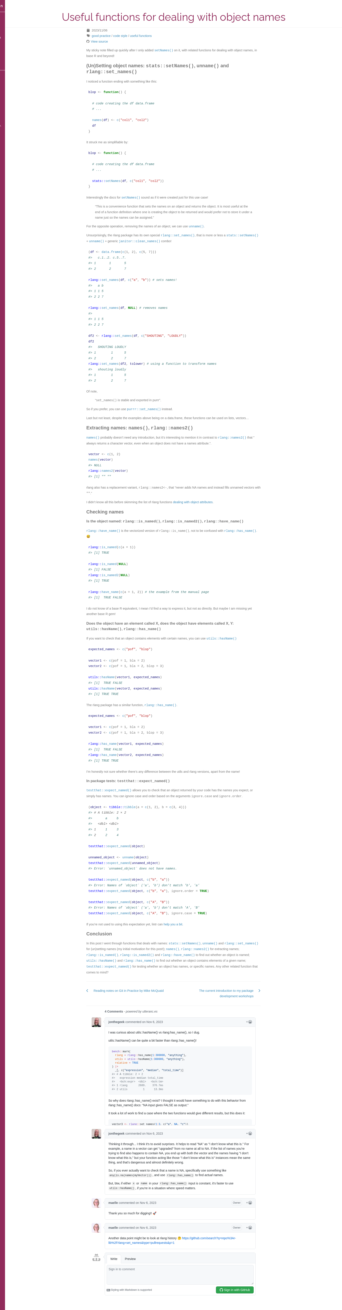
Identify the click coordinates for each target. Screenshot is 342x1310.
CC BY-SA (17, 117)
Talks (8, 30)
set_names (123, 280)
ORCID (9, 110)
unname (141, 857)
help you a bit (186, 923)
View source (113, 41)
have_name (123, 591)
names (110, 120)
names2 (121, 470)
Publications (12, 59)
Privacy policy (14, 66)
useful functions (155, 36)
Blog (7, 23)
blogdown (17, 122)
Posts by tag (13, 45)
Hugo (5, 125)
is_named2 (123, 575)
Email (8, 88)
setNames (126, 181)
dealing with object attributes (207, 501)
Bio (6, 52)
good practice (115, 36)
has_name (122, 743)
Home (8, 15)
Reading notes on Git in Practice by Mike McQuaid (142, 990)
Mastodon (10, 74)
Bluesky (9, 81)
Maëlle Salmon (16, 6)
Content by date (15, 37)
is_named (122, 547)
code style (134, 36)
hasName (121, 677)
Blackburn (24, 125)
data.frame (124, 252)
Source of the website (13, 129)
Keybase (10, 103)
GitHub (9, 96)
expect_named (132, 846)
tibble (143, 807)
